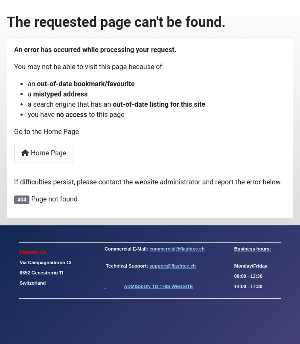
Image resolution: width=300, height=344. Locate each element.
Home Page (43, 153)
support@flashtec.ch (172, 265)
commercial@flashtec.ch (176, 248)
